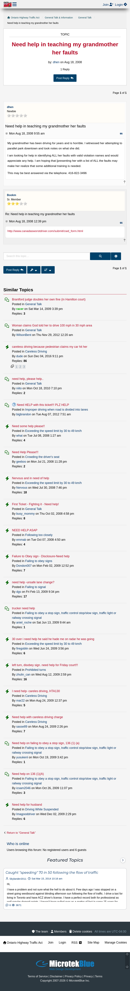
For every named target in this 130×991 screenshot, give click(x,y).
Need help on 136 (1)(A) (28, 774)
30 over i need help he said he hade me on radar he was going (53, 639)
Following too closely (39, 535)
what (19, 435)
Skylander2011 (17, 878)
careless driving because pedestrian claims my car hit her (49, 346)
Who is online (18, 844)
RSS (76, 942)
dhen (10, 107)
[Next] (122, 860)
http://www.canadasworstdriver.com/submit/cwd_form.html (45, 231)
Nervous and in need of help (30, 478)
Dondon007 (24, 565)
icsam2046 (23, 788)
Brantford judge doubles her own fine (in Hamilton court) (48, 299)
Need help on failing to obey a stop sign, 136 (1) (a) (45, 743)
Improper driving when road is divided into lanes (56, 409)
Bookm (11, 195)
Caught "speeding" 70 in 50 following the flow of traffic (52, 873)
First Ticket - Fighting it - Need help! (35, 504)
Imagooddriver (25, 814)
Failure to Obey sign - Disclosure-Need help (41, 556)
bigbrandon (23, 414)
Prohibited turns (35, 669)
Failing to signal (35, 587)
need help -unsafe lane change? (33, 582)
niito (19, 388)
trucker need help (23, 608)
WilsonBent (23, 335)
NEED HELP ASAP (24, 530)
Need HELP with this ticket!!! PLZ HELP (43, 405)
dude (19, 356)
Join (50, 942)
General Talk (33, 304)
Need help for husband (27, 804)
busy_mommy (25, 513)
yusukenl (22, 757)
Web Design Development (65, 969)
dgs (18, 591)
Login (62, 942)
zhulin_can (23, 674)
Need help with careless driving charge (37, 717)
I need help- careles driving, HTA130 (36, 691)
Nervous (21, 487)
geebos (21, 461)
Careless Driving (36, 351)
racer (20, 309)
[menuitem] (80, 931)
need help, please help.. (28, 379)
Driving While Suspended (42, 809)
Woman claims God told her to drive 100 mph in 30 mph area (52, 325)
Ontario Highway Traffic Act (22, 942)
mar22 (20, 700)
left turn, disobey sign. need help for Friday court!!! (45, 665)
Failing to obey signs (38, 561)
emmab (21, 539)
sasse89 (21, 726)
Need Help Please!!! (25, 452)
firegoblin (22, 648)
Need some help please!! (28, 426)
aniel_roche (24, 622)
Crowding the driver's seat (42, 457)
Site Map (93, 942)
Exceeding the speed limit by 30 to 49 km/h (53, 431)
